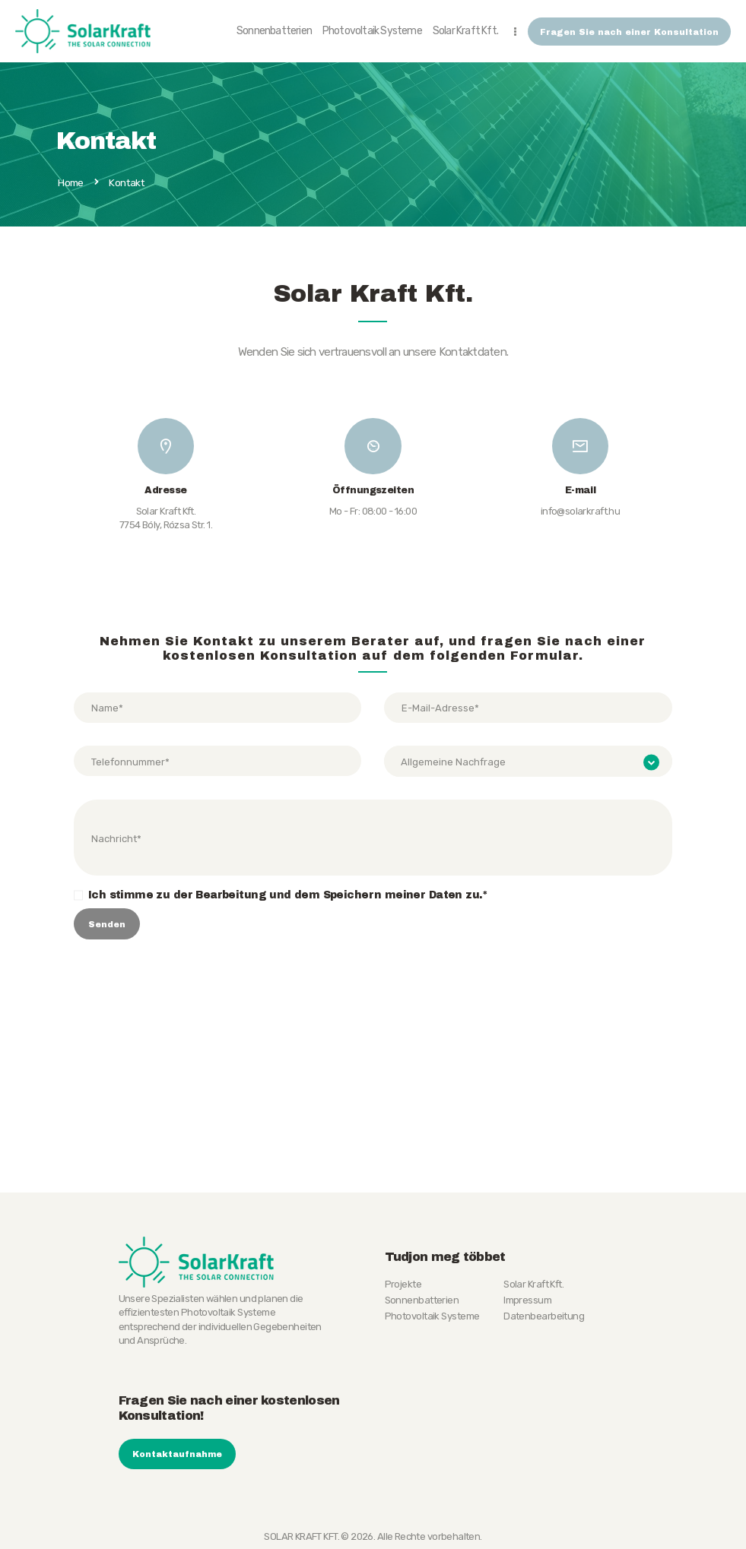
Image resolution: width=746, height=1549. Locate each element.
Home (71, 183)
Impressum (527, 1299)
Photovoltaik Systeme (432, 1315)
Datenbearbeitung (543, 1315)
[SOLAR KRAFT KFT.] (373, 1092)
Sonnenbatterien (422, 1299)
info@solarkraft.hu (580, 511)
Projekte (403, 1283)
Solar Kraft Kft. (533, 1283)
